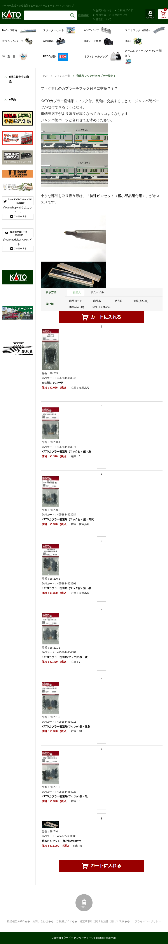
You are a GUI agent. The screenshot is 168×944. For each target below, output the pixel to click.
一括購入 (75, 292)
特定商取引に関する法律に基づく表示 (102, 921)
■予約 (12, 99)
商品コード (75, 300)
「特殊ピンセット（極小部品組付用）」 (117, 196)
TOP (45, 75)
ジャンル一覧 (62, 75)
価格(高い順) (76, 307)
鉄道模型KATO (15, 921)
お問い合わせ (104, 10)
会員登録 (101, 15)
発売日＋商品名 (101, 307)
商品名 (97, 300)
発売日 (118, 300)
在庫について (120, 15)
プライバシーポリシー (148, 921)
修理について (104, 19)
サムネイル (97, 292)
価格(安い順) (140, 300)
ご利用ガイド (125, 10)
